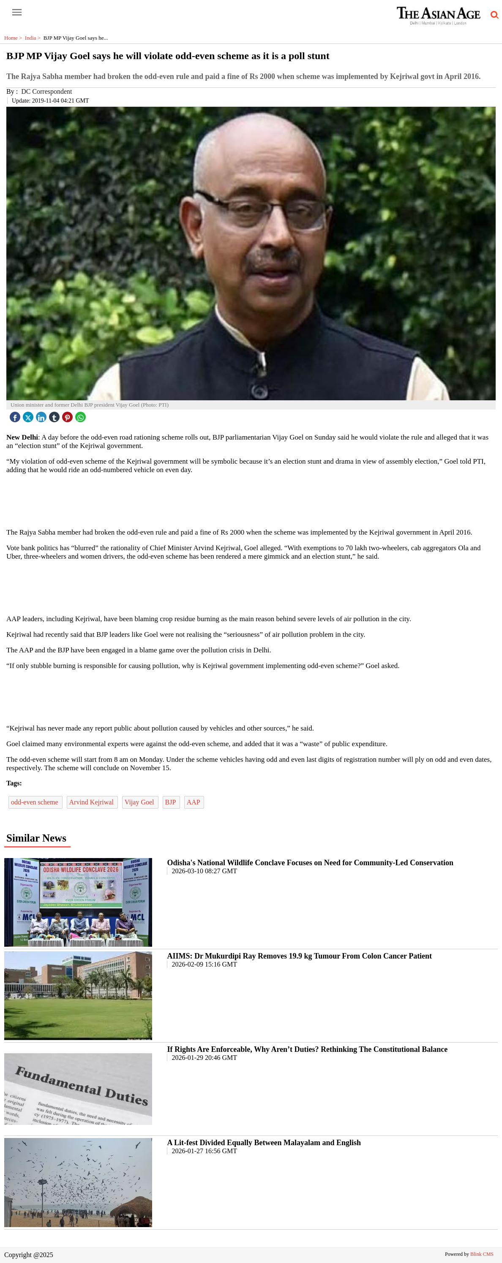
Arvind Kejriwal (92, 802)
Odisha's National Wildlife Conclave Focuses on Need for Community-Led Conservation (310, 862)
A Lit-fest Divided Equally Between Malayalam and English (264, 1142)
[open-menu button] (17, 12)
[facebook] (16, 415)
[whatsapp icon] (81, 415)
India (34, 38)
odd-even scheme (35, 802)
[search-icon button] (493, 15)
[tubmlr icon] (55, 415)
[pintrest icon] (68, 415)
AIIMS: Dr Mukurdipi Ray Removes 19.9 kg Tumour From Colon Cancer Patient (299, 956)
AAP (194, 802)
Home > (14, 38)
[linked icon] (42, 415)
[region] (251, 500)
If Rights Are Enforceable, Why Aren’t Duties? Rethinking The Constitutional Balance (307, 1049)
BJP (171, 802)
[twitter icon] (29, 415)
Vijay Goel (140, 802)
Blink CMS (482, 1254)
